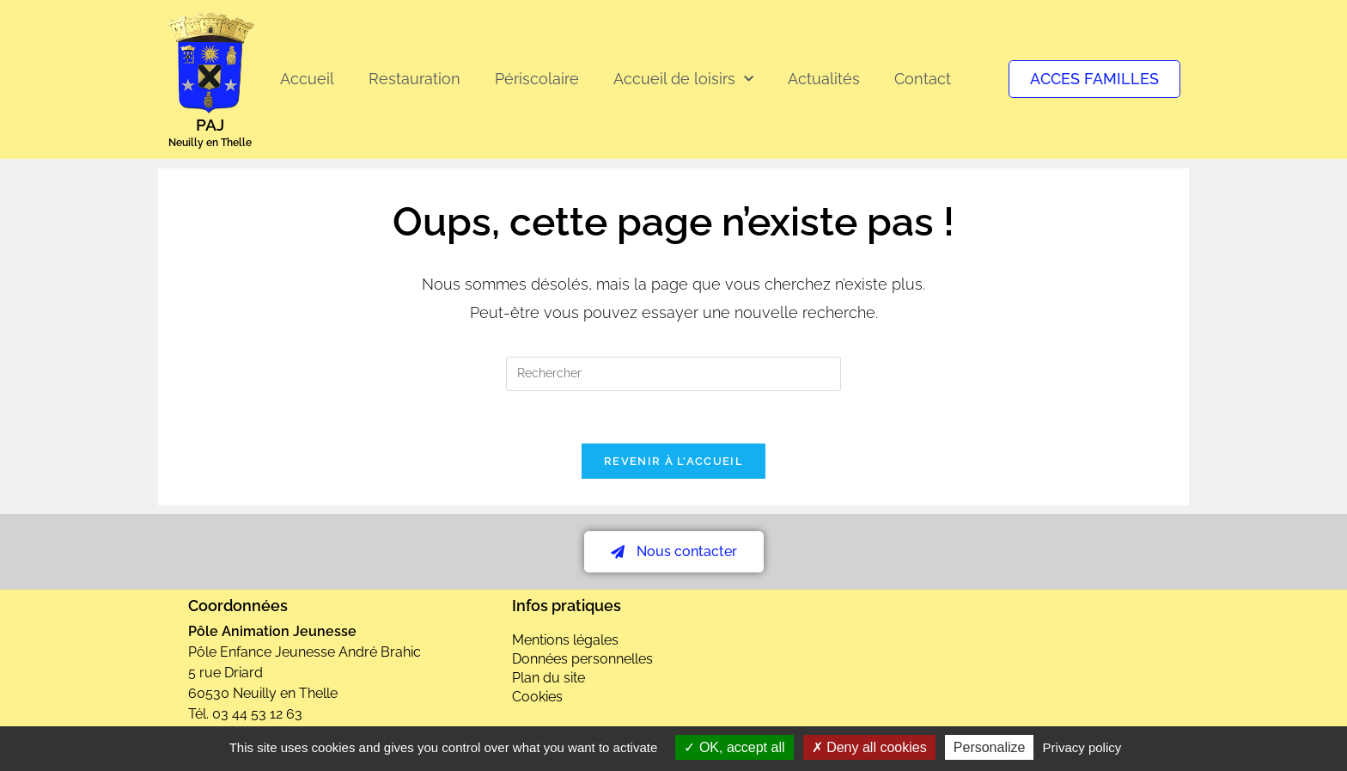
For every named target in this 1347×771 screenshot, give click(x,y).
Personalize (990, 747)
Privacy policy (1082, 747)
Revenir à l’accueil (673, 461)
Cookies (537, 696)
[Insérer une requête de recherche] (673, 374)
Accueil (307, 79)
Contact (922, 79)
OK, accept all (734, 747)
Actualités (824, 79)
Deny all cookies (869, 747)
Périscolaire (537, 79)
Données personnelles (582, 659)
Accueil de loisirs (683, 79)
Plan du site (548, 678)
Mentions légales (565, 640)
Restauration (414, 79)
